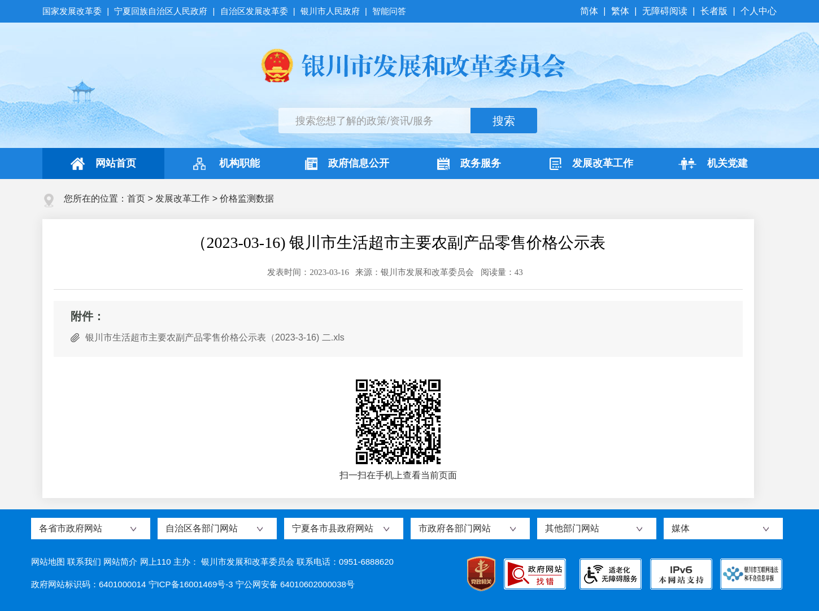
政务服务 (469, 164)
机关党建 (713, 164)
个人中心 (758, 11)
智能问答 (389, 11)
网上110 (155, 561)
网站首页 (103, 164)
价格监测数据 (247, 198)
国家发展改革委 (73, 11)
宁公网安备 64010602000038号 (295, 584)
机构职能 (225, 164)
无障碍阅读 (664, 11)
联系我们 (84, 561)
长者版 (713, 11)
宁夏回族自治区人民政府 (160, 11)
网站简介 (120, 561)
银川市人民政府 (330, 11)
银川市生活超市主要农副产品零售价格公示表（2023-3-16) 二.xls (215, 337)
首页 (136, 198)
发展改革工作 (591, 164)
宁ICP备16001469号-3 (191, 584)
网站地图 (48, 561)
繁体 (620, 11)
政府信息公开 (347, 164)
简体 (590, 11)
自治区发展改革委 (254, 11)
